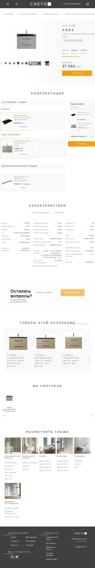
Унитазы (77, 466)
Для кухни (9, 469)
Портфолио (30, 541)
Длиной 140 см (62, 469)
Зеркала (25, 466)
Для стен (8, 479)
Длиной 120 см (62, 466)
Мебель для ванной (50, 548)
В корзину (77, 73)
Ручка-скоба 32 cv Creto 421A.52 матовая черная (21, 178)
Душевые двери (11, 508)
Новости (14, 545)
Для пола (8, 476)
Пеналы (25, 469)
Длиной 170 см (45, 466)
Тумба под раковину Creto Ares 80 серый (22, 143)
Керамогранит (10, 463)
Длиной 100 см (63, 463)
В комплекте (23, 126)
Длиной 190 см (45, 472)
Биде (76, 469)
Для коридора (10, 472)
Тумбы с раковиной (30, 463)
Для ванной (9, 466)
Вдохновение (30, 537)
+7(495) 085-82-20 (79, 539)
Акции (13, 537)
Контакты (15, 541)
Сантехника (50, 543)
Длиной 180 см (45, 469)
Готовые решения (49, 554)
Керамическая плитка (52, 538)
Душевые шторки (12, 517)
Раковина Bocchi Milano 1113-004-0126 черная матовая (22, 117)
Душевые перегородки (10, 512)
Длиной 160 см (62, 472)
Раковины (78, 463)
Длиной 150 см (45, 463)
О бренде (29, 545)
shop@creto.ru (81, 547)
